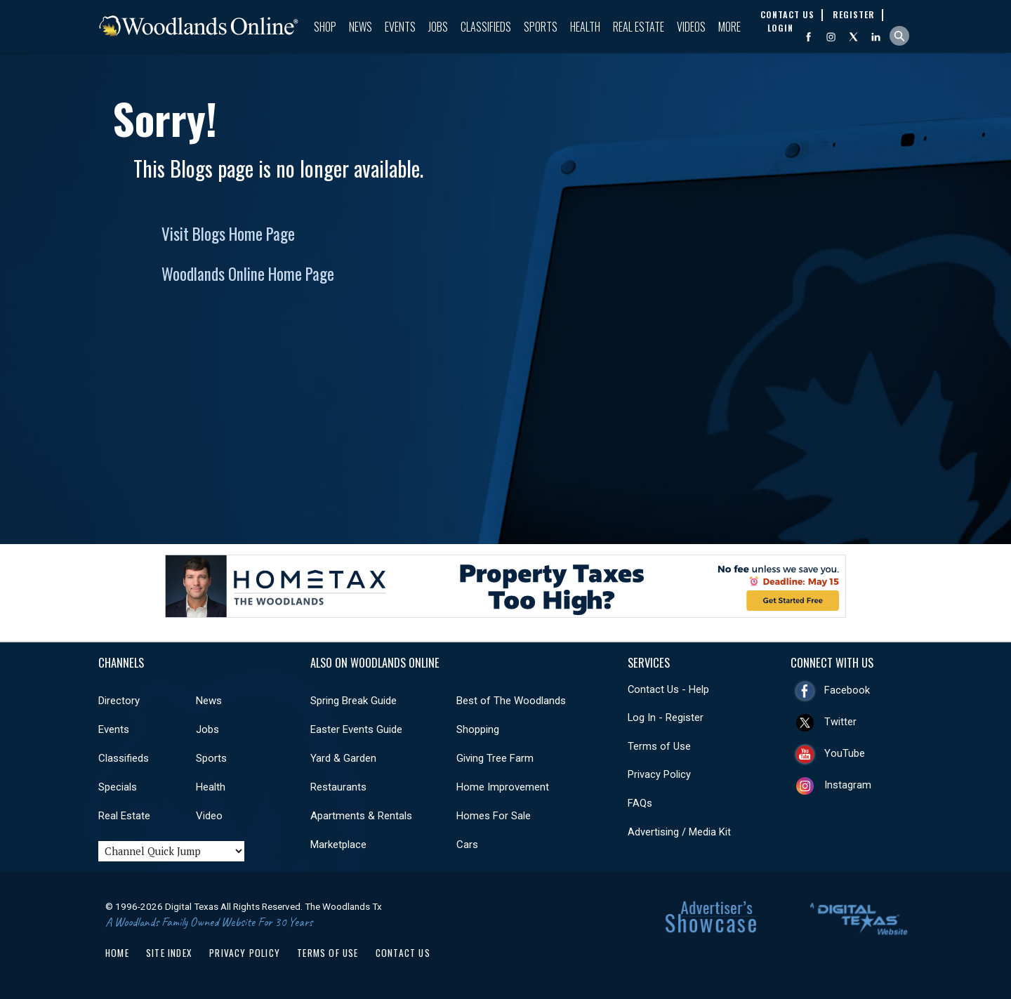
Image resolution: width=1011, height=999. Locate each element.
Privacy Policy (659, 774)
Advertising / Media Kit (679, 832)
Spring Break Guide (353, 700)
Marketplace (338, 844)
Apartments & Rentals (361, 815)
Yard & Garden (343, 758)
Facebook (847, 690)
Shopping (477, 729)
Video (209, 815)
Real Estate (638, 26)
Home (117, 953)
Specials (117, 787)
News (360, 26)
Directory (119, 700)
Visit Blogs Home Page (228, 234)
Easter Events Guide (356, 729)
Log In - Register (665, 717)
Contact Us (403, 953)
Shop (325, 26)
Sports (540, 26)
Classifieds (486, 26)
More (729, 26)
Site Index (169, 953)
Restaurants (338, 787)
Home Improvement (502, 787)
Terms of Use (659, 746)
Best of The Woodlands (511, 700)
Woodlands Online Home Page (247, 274)
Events (400, 26)
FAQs (640, 803)
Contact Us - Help (668, 689)
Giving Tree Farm (495, 758)
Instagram (847, 785)
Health (585, 26)
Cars (467, 844)
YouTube (844, 753)
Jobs (438, 26)
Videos (691, 26)
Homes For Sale (493, 815)
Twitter (840, 721)
